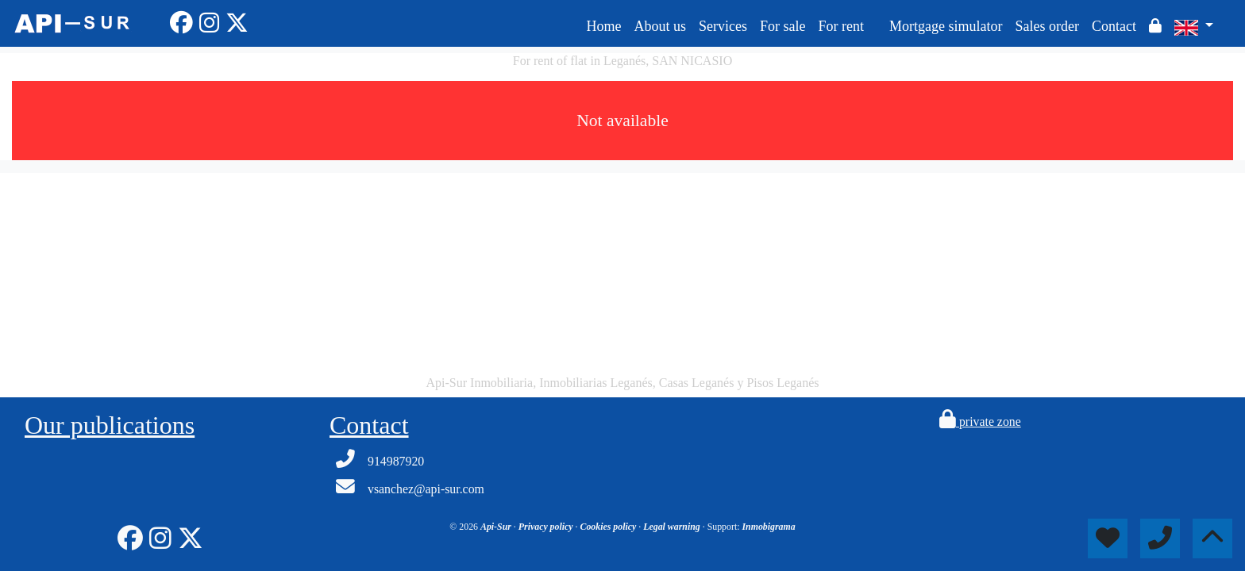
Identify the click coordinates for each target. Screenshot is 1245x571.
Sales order (1046, 26)
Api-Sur (497, 526)
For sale (783, 26)
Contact (1114, 26)
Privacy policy (547, 526)
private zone (980, 421)
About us (660, 26)
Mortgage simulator (945, 26)
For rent (841, 26)
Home (603, 26)
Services (723, 26)
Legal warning (672, 526)
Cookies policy (609, 526)
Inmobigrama (768, 526)
